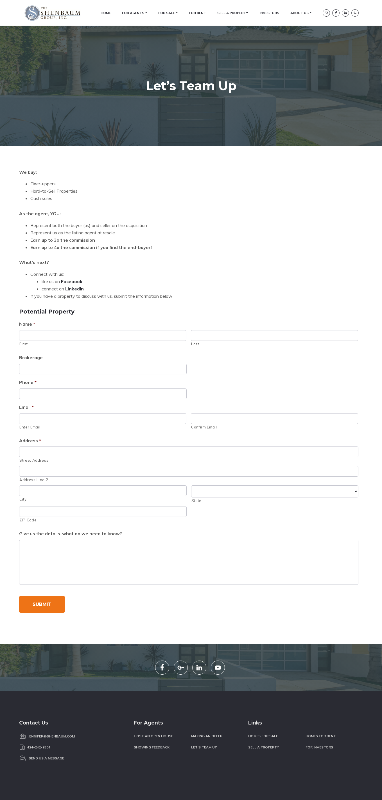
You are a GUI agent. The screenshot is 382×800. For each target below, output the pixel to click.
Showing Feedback (151, 724)
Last (195, 299)
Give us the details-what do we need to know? (70, 489)
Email (26, 362)
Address (30, 396)
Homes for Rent (321, 713)
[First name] (102, 291)
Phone (28, 338)
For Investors (319, 724)
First (23, 299)
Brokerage (31, 313)
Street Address (33, 416)
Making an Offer (206, 713)
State (196, 456)
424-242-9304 (38, 724)
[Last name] (274, 291)
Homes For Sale (263, 713)
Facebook (71, 237)
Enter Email (29, 382)
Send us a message (46, 735)
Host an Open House (153, 713)
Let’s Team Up (204, 724)
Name (27, 280)
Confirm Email (204, 382)
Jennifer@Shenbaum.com (51, 713)
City (23, 454)
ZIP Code (28, 475)
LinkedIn (74, 244)
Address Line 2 (33, 435)
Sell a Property (263, 724)
